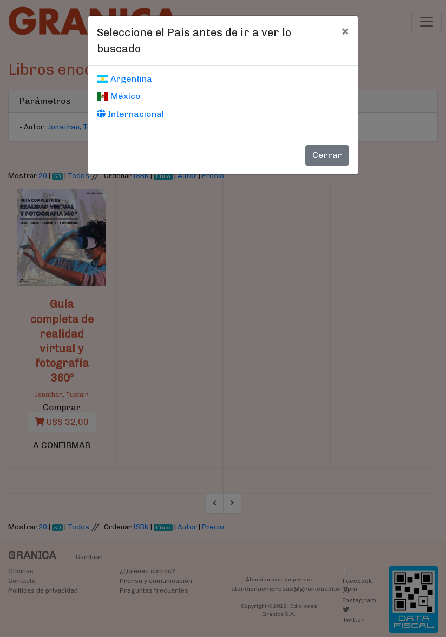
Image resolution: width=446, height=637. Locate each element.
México (119, 96)
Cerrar (327, 155)
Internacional (130, 114)
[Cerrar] (345, 31)
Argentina (124, 79)
